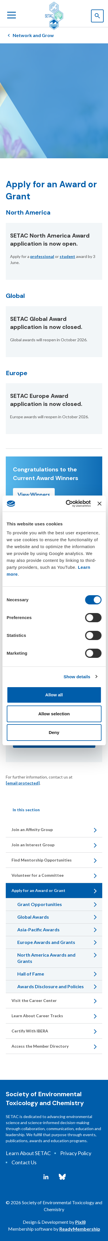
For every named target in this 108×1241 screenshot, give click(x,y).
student (67, 256)
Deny (54, 732)
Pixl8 (80, 1222)
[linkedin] (46, 1176)
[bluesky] (62, 1176)
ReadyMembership (79, 1229)
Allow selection (54, 713)
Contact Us (24, 1162)
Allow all (54, 694)
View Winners (34, 495)
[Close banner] (99, 504)
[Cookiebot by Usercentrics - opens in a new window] (68, 503)
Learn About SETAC (28, 1153)
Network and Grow (33, 35)
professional (42, 256)
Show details (77, 676)
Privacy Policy (75, 1153)
